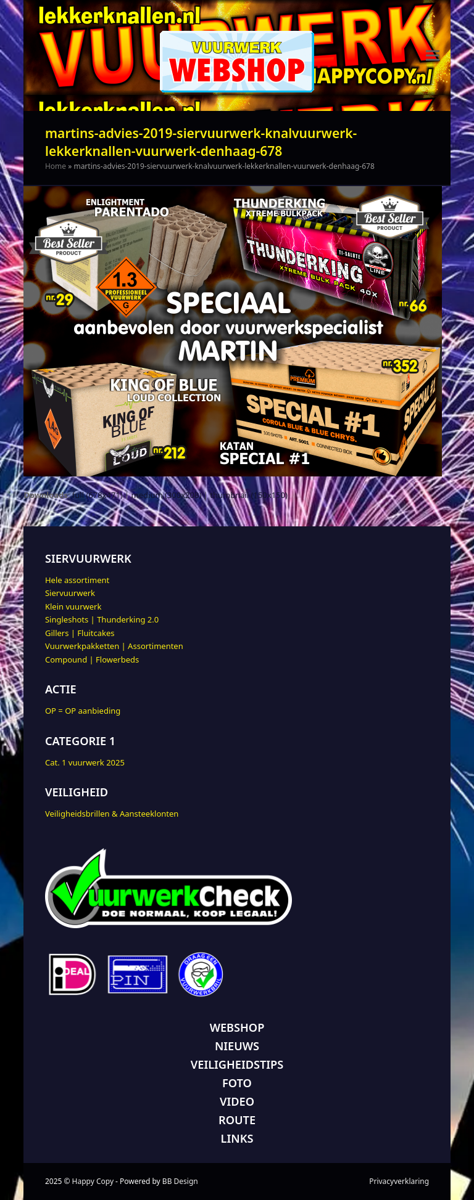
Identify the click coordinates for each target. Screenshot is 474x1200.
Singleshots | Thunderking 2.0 (102, 619)
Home (55, 166)
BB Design (180, 1181)
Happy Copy (93, 1181)
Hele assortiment (77, 580)
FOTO (237, 1083)
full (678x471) (97, 494)
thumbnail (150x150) (249, 494)
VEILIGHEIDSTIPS (237, 1064)
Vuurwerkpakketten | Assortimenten (114, 645)
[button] (432, 56)
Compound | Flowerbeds (92, 659)
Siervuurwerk (70, 592)
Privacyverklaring (399, 1181)
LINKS (237, 1138)
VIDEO (237, 1101)
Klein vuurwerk (73, 606)
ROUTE (237, 1119)
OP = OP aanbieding (82, 710)
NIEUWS (237, 1046)
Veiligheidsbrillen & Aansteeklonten (111, 813)
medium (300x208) (166, 494)
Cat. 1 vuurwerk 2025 (85, 762)
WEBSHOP (237, 1027)
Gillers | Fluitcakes (80, 633)
